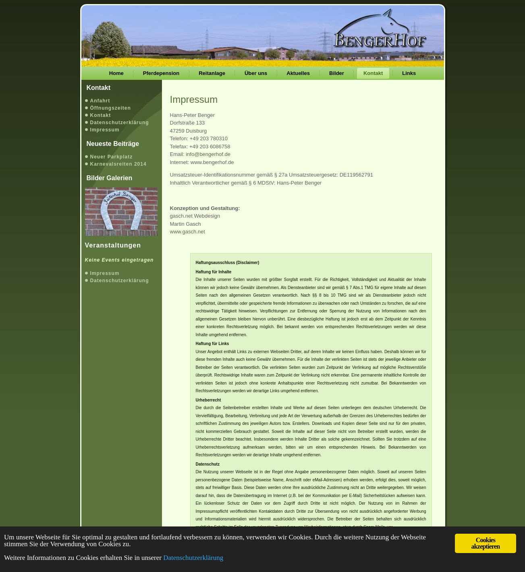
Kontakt (100, 115)
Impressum (105, 130)
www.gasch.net (187, 232)
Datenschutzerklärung (119, 122)
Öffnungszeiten (110, 108)
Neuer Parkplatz (111, 157)
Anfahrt (100, 101)
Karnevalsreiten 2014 (118, 164)
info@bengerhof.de (208, 154)
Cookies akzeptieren (485, 543)
